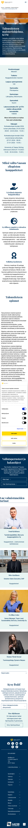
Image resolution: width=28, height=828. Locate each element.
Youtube (16, 743)
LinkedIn (12, 747)
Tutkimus (10, 776)
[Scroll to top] (24, 824)
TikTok (16, 747)
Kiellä (13, 443)
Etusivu (2, 7)
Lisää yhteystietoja (13, 767)
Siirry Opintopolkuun (13, 725)
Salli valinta (14, 438)
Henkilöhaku (11, 792)
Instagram (21, 743)
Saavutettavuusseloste (14, 811)
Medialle (10, 800)
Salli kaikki (14, 433)
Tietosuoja (10, 808)
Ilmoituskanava (12, 814)
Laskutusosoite (12, 797)
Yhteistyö (10, 779)
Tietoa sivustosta (12, 806)
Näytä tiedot (20, 428)
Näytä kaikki (5, 673)
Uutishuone (11, 782)
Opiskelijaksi (7, 7)
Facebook (8, 743)
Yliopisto (10, 785)
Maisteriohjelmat (14, 7)
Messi (9, 803)
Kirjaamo (10, 795)
